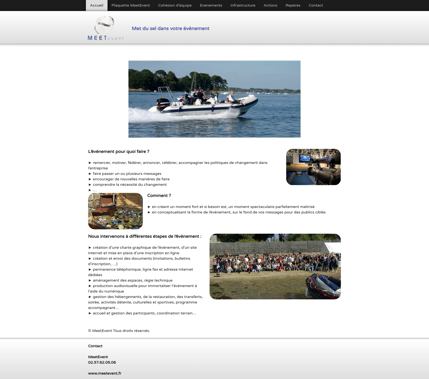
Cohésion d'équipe (175, 5)
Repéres (293, 5)
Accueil (96, 5)
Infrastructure (242, 5)
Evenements (211, 5)
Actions (270, 5)
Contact (316, 5)
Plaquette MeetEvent (131, 5)
